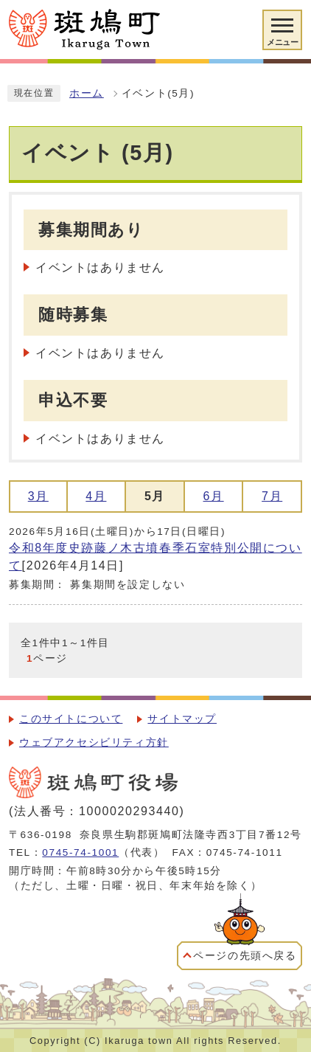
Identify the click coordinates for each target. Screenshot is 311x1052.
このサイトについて (70, 718)
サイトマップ (182, 718)
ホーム (86, 93)
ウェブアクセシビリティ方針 (94, 742)
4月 (95, 496)
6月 (213, 496)
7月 (272, 496)
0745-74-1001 (80, 852)
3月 (38, 496)
